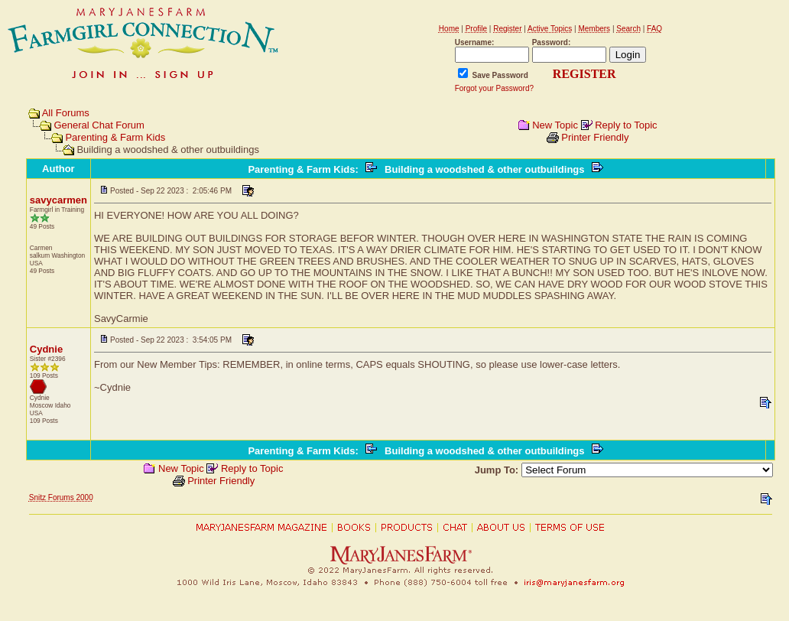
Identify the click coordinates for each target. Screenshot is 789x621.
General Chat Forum (99, 125)
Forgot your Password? (494, 88)
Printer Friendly (594, 137)
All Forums (65, 113)
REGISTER (584, 73)
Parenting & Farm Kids (115, 137)
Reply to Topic (626, 125)
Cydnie (46, 349)
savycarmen (58, 200)
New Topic (555, 125)
